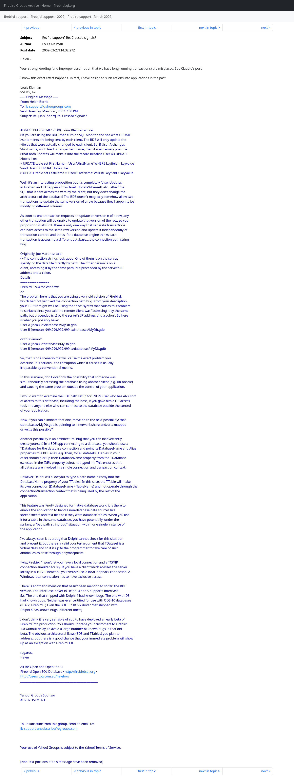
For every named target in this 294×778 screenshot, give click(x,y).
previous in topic (88, 27)
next (264, 27)
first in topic (147, 27)
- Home (27, 5)
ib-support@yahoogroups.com (48, 106)
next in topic (208, 27)
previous (32, 27)
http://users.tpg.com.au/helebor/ (44, 676)
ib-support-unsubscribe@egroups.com (49, 728)
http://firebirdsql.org (80, 671)
